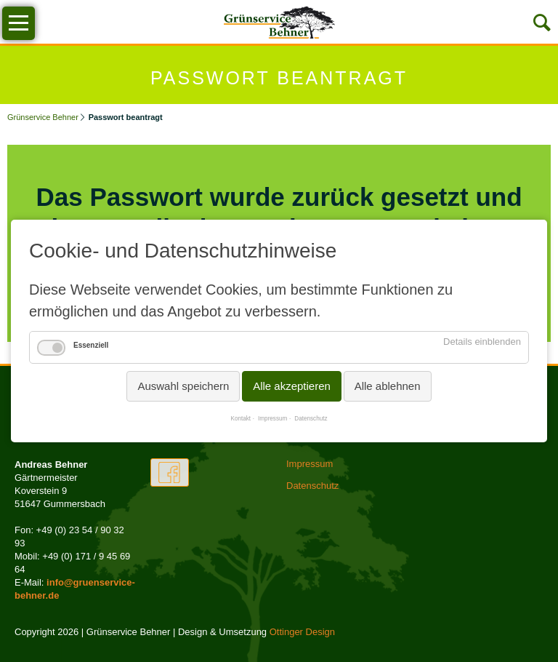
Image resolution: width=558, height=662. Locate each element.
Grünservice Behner (42, 117)
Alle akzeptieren (292, 386)
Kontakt (240, 418)
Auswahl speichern (183, 386)
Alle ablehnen (388, 386)
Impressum (272, 418)
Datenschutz (310, 418)
